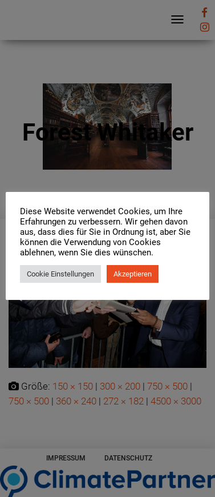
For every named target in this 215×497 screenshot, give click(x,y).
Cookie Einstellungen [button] (60, 274)
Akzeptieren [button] (132, 274)
